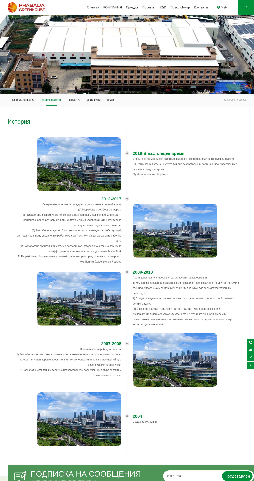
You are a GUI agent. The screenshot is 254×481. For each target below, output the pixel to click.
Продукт (132, 7)
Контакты (201, 7)
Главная (93, 7)
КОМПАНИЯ (112, 7)
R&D (162, 7)
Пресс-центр (180, 7)
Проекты (148, 7)
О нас (127, 47)
